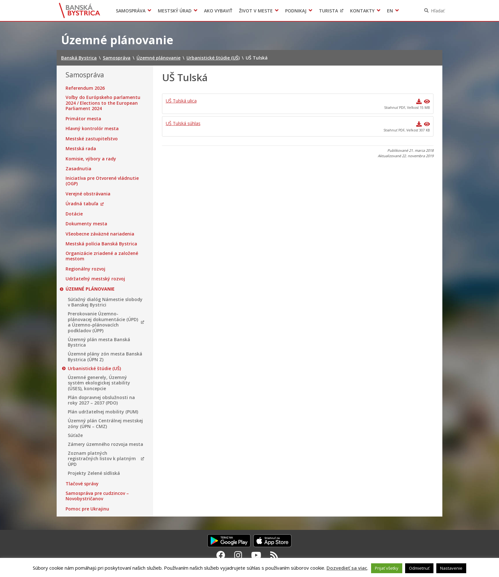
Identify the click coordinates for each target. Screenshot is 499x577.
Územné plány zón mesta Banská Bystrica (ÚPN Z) (105, 356)
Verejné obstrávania (88, 194)
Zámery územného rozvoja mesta (105, 444)
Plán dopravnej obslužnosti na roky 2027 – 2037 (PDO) (101, 400)
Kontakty (362, 11)
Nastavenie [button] (451, 568)
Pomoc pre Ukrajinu (87, 509)
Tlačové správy (82, 484)
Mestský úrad (175, 11)
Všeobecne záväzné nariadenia (100, 234)
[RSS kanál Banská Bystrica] (274, 555)
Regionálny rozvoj (85, 269)
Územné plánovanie (90, 289)
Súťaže (75, 435)
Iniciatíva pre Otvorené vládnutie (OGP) (102, 180)
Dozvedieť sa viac (347, 568)
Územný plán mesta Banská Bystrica (99, 342)
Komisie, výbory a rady (91, 159)
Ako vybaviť (218, 11)
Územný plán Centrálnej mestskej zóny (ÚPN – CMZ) (105, 423)
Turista (328, 11)
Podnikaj (295, 11)
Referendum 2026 (85, 88)
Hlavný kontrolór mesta (92, 128)
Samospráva (130, 11)
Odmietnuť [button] (419, 568)
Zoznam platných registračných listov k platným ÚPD (102, 458)
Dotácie (74, 214)
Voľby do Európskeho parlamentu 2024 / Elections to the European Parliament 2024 (103, 103)
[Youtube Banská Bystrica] (256, 555)
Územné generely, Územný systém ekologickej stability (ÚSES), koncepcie (99, 383)
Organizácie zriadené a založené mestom (102, 256)
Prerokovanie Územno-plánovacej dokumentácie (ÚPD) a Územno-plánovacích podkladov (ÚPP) (103, 322)
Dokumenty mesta (86, 224)
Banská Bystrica (80, 10)
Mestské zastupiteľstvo (92, 139)
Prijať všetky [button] (386, 568)
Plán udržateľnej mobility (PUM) (103, 412)
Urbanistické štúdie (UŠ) (94, 368)
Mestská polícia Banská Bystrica (101, 244)
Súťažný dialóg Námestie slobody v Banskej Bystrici (105, 302)
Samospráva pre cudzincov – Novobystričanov (97, 496)
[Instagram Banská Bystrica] (238, 555)
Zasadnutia (78, 169)
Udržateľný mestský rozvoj (95, 279)
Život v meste (256, 11)
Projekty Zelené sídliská (94, 473)
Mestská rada (81, 148)
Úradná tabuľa (82, 204)
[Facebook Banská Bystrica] (220, 555)
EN (390, 11)
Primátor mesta (83, 119)
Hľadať (438, 11)
